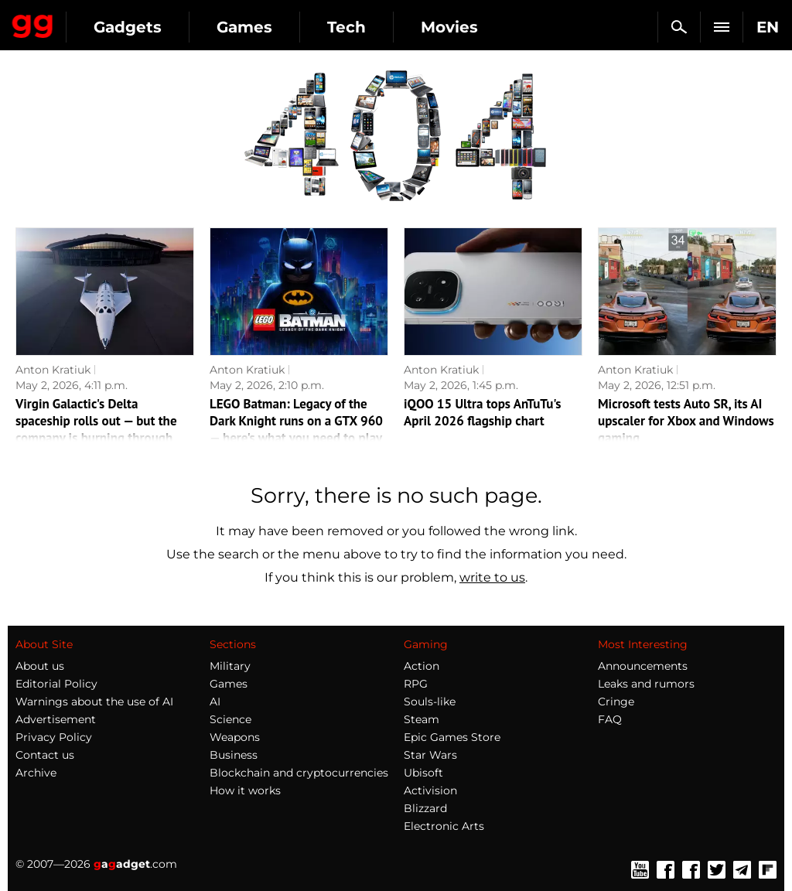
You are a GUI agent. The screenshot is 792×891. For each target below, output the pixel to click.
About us (39, 666)
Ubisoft (423, 773)
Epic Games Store (452, 737)
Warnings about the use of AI (94, 701)
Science (230, 719)
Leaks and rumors (646, 684)
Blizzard (425, 808)
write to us (492, 577)
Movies (449, 27)
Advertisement (55, 719)
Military (230, 666)
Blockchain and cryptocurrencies (299, 773)
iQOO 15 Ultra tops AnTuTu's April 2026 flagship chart (483, 412)
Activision (430, 790)
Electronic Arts (444, 826)
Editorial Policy (56, 684)
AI (215, 701)
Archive (35, 773)
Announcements (643, 666)
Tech (346, 27)
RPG (416, 684)
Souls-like (430, 701)
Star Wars (430, 755)
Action (421, 666)
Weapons (235, 737)
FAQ (610, 719)
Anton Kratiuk (52, 369)
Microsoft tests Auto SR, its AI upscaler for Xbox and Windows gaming (686, 420)
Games (244, 27)
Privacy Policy (53, 737)
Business (234, 755)
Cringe (616, 701)
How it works (245, 790)
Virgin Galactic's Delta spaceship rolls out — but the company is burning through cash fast (96, 429)
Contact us (44, 755)
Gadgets (128, 27)
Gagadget (33, 23)
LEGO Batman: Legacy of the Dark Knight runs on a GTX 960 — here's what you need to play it (296, 429)
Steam (421, 719)
